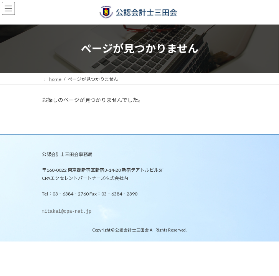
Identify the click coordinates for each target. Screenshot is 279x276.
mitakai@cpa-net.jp (67, 212)
